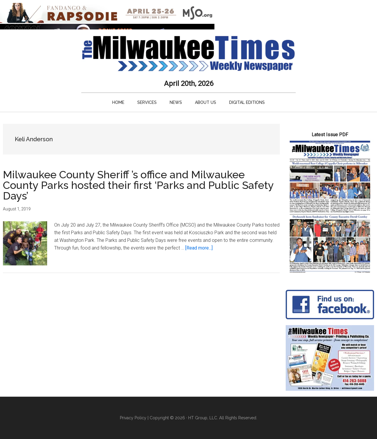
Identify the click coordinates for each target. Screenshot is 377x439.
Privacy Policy (133, 417)
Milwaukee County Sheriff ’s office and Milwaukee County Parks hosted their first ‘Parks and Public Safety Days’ (138, 185)
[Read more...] (199, 248)
